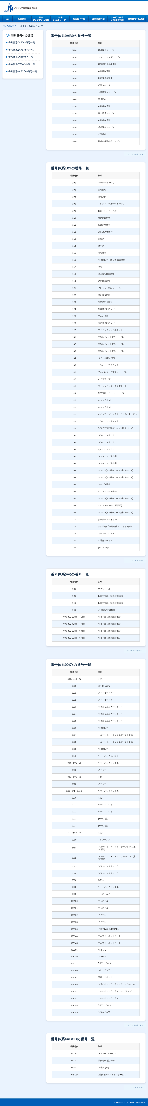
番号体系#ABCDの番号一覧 (22, 71)
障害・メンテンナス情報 (41, 18)
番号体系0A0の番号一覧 (20, 57)
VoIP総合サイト (11, 26)
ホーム (7, 18)
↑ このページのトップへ (135, 154)
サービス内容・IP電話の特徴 (117, 18)
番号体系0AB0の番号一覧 (21, 42)
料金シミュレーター (60, 18)
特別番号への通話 (136, 18)
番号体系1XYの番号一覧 (21, 50)
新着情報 (22, 18)
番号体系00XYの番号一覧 (21, 64)
